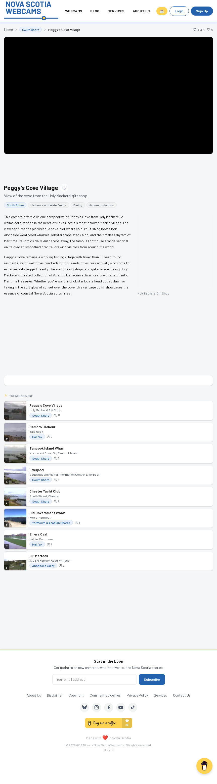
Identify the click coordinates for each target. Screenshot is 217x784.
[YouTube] (120, 707)
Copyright (76, 695)
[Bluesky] (84, 707)
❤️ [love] (105, 737)
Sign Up (202, 11)
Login (179, 11)
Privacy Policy (137, 695)
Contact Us (182, 695)
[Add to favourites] (64, 188)
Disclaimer (55, 695)
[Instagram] (96, 707)
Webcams (73, 11)
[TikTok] (132, 707)
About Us (141, 11)
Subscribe (152, 679)
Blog (94, 11)
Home (8, 29)
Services (116, 11)
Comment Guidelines (105, 695)
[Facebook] (108, 707)
